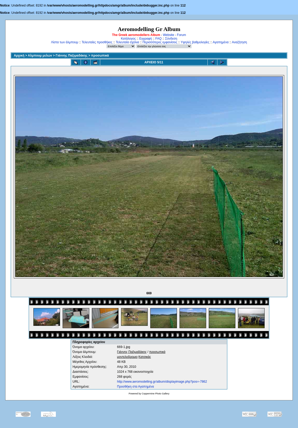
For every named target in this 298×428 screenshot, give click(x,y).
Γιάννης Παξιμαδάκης (71, 55)
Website (168, 35)
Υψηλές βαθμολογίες (195, 42)
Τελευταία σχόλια (127, 42)
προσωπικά (100, 55)
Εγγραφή (145, 38)
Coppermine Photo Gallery (155, 393)
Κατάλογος (128, 38)
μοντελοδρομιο (127, 357)
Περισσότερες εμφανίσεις (159, 42)
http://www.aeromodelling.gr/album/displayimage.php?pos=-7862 (162, 381)
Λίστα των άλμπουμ (64, 42)
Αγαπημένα (221, 42)
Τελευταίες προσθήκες (97, 42)
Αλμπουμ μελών (40, 55)
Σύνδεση (171, 38)
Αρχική (19, 55)
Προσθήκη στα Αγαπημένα (135, 386)
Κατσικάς (145, 357)
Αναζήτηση (239, 42)
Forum (181, 35)
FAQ (158, 38)
